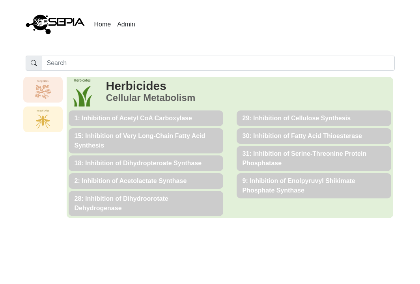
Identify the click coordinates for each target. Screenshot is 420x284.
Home (102, 24)
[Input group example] (218, 63)
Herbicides (136, 85)
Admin (126, 24)
